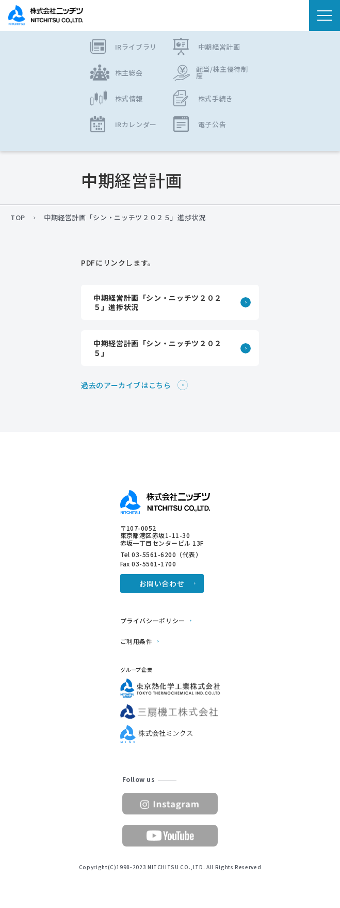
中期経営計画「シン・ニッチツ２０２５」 (157, 348)
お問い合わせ (162, 583)
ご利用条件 (136, 641)
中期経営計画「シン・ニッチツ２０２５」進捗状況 (157, 302)
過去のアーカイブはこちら (126, 385)
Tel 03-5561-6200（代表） (161, 554)
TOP (17, 217)
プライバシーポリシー (152, 621)
